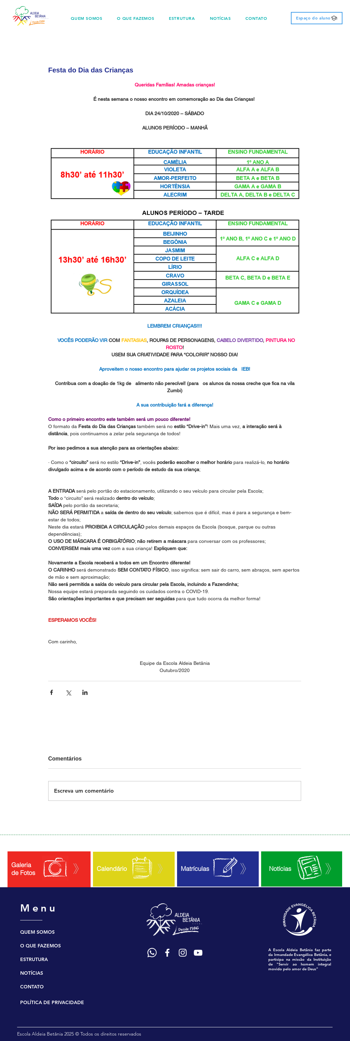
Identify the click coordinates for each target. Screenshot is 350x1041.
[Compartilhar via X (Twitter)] (68, 692)
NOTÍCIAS (31, 973)
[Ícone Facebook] (167, 952)
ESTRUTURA (34, 959)
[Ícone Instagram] (182, 952)
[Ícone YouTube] (198, 952)
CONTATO (32, 987)
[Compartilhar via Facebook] (51, 692)
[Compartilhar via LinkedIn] (85, 692)
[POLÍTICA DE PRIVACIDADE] (56, 1002)
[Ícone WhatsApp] (152, 952)
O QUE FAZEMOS (40, 946)
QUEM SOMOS (37, 932)
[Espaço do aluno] (316, 18)
